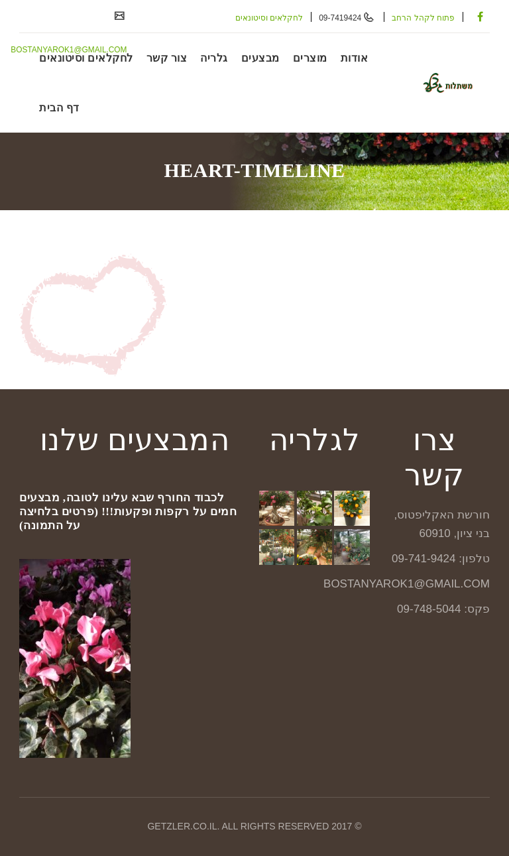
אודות (354, 58)
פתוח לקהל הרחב (423, 18)
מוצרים (310, 58)
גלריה (214, 58)
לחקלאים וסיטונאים (269, 18)
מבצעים (260, 58)
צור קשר (167, 58)
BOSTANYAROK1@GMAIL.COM (68, 49)
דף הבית (59, 107)
